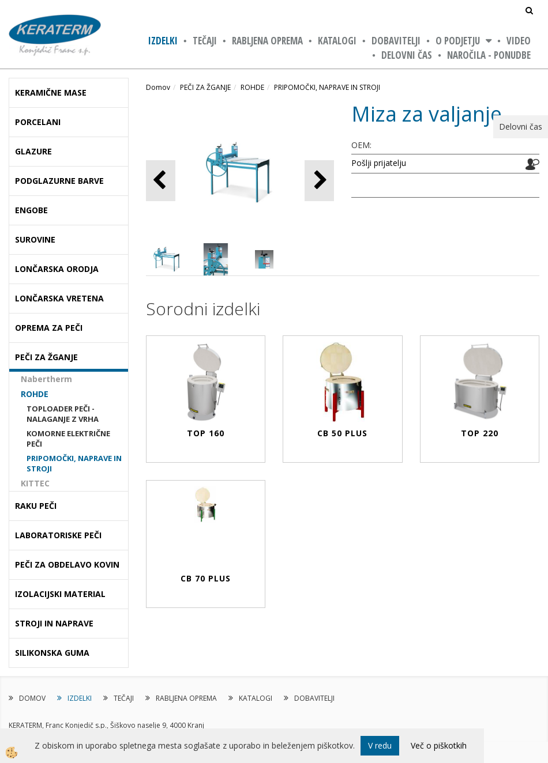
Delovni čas (406, 55)
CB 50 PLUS (342, 433)
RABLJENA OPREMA (267, 40)
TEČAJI (205, 40)
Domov (158, 87)
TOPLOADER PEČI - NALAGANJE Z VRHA (63, 414)
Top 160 (205, 433)
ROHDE (34, 393)
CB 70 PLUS (206, 578)
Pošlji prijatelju (378, 162)
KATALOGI (337, 40)
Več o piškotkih (439, 745)
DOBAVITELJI (396, 40)
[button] (319, 180)
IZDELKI (163, 40)
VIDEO (518, 40)
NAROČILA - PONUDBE (489, 55)
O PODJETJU (458, 40)
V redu (380, 745)
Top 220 (479, 433)
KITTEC (35, 483)
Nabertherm (46, 378)
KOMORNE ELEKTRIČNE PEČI (68, 439)
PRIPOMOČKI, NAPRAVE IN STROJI (74, 463)
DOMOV (32, 698)
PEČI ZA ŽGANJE (205, 87)
